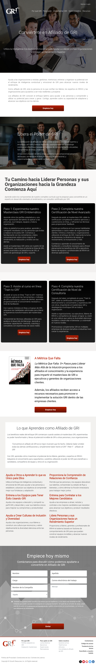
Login (88, 4)
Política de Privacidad (8, 658)
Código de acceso (87, 643)
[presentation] (48, 616)
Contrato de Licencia (38, 658)
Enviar (48, 626)
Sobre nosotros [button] (75, 11)
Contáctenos (89, 641)
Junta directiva (45, 643)
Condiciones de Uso (23, 658)
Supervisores (44, 647)
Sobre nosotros (64, 641)
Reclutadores (44, 649)
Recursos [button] (86, 11)
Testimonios (63, 645)
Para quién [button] (47, 11)
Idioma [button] (83, 4)
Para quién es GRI (46, 641)
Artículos (61, 647)
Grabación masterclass (29, 647)
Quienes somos (64, 643)
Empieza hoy (48, 108)
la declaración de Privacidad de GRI (37, 606)
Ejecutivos (43, 645)
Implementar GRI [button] (60, 11)
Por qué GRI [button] (37, 11)
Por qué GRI (25, 641)
